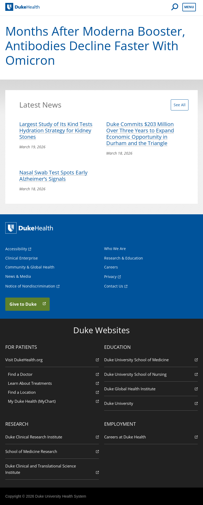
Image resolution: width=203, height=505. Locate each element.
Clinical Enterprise (21, 258)
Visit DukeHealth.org (52, 359)
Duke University (151, 403)
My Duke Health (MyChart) (53, 401)
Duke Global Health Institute (151, 389)
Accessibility (16, 249)
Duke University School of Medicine (151, 359)
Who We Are (115, 248)
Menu (189, 7)
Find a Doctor (53, 374)
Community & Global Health (29, 267)
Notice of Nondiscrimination (30, 286)
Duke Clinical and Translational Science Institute (52, 469)
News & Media (18, 276)
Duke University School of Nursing (151, 374)
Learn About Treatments (53, 383)
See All (180, 104)
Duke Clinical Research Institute (52, 437)
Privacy (110, 277)
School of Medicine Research (52, 451)
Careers (111, 267)
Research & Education (123, 258)
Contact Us (113, 286)
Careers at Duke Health (151, 437)
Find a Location (53, 392)
